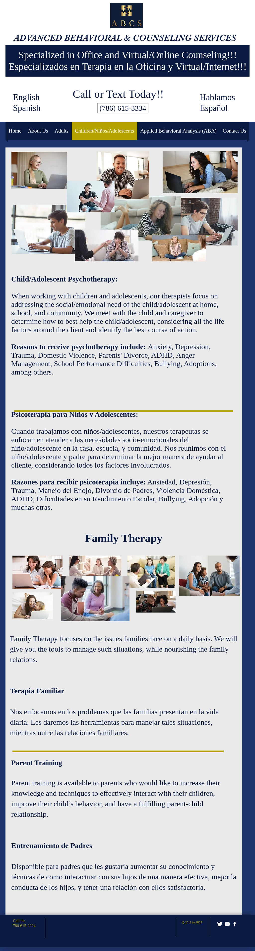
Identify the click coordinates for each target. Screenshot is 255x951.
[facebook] (235, 924)
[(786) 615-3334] (122, 108)
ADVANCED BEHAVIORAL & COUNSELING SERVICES (125, 38)
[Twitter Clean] (220, 924)
